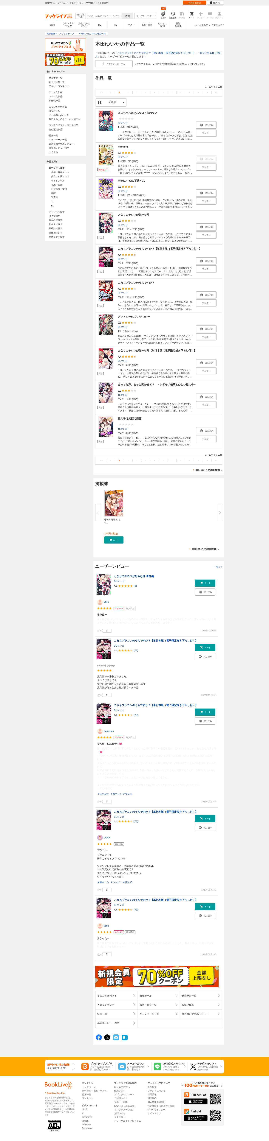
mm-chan (109, 731)
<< (101, 92)
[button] (113, 540)
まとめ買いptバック (59, 115)
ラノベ (131, 25)
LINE (84, 1109)
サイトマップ (154, 1113)
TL (115, 25)
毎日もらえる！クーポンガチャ (64, 119)
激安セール (54, 111)
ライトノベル (58, 180)
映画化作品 (54, 100)
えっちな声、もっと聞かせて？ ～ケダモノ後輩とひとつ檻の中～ (157, 384)
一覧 (218, 567)
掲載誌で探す (55, 228)
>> (215, 92)
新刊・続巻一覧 (57, 82)
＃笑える (127, 794)
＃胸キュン (116, 794)
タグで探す (54, 216)
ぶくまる (53, 152)
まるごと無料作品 (58, 106)
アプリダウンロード (124, 1094)
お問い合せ (119, 1113)
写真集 (54, 197)
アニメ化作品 (55, 92)
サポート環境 (121, 1102)
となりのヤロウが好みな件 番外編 (134, 576)
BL (99, 24)
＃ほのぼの (103, 794)
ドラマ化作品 (55, 96)
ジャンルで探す (57, 212)
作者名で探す (55, 224)
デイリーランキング (59, 86)
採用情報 (152, 1094)
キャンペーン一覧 (58, 139)
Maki (106, 602)
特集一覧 (53, 135)
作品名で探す (55, 220)
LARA (107, 837)
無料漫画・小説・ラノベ (94, 1090)
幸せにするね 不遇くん (131, 180)
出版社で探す (55, 232)
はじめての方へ (202, 25)
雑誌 (53, 193)
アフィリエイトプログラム (127, 1121)
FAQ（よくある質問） (125, 1106)
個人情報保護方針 (157, 1102)
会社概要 (152, 1087)
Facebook (87, 1128)
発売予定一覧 (55, 78)
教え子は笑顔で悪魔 (129, 418)
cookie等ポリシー (156, 1109)
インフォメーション (124, 1109)
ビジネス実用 (162, 24)
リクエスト (119, 1117)
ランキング (87, 1098)
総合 (52, 25)
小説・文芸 (146, 25)
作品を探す (119, 1090)
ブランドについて (157, 1090)
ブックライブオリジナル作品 (63, 125)
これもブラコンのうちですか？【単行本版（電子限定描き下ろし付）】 (156, 53)
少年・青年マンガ (68, 24)
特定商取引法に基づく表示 (161, 1106)
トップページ (88, 1087)
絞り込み (80, 16)
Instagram (87, 1117)
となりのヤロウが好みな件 (133, 214)
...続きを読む (105, 788)
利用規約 (152, 1098)
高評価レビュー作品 (59, 148)
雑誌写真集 (178, 24)
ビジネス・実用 (59, 189)
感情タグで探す (57, 237)
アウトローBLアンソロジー (134, 316)
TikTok (85, 1121)
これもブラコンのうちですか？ (136, 282)
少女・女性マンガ (84, 24)
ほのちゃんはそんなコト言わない (137, 112)
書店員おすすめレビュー (61, 144)
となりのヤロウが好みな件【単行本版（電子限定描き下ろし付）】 (157, 350)
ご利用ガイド (218, 25)
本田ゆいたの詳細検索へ (209, 470)
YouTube (86, 1124)
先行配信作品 (55, 129)
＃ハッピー (116, 882)
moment (123, 146)
